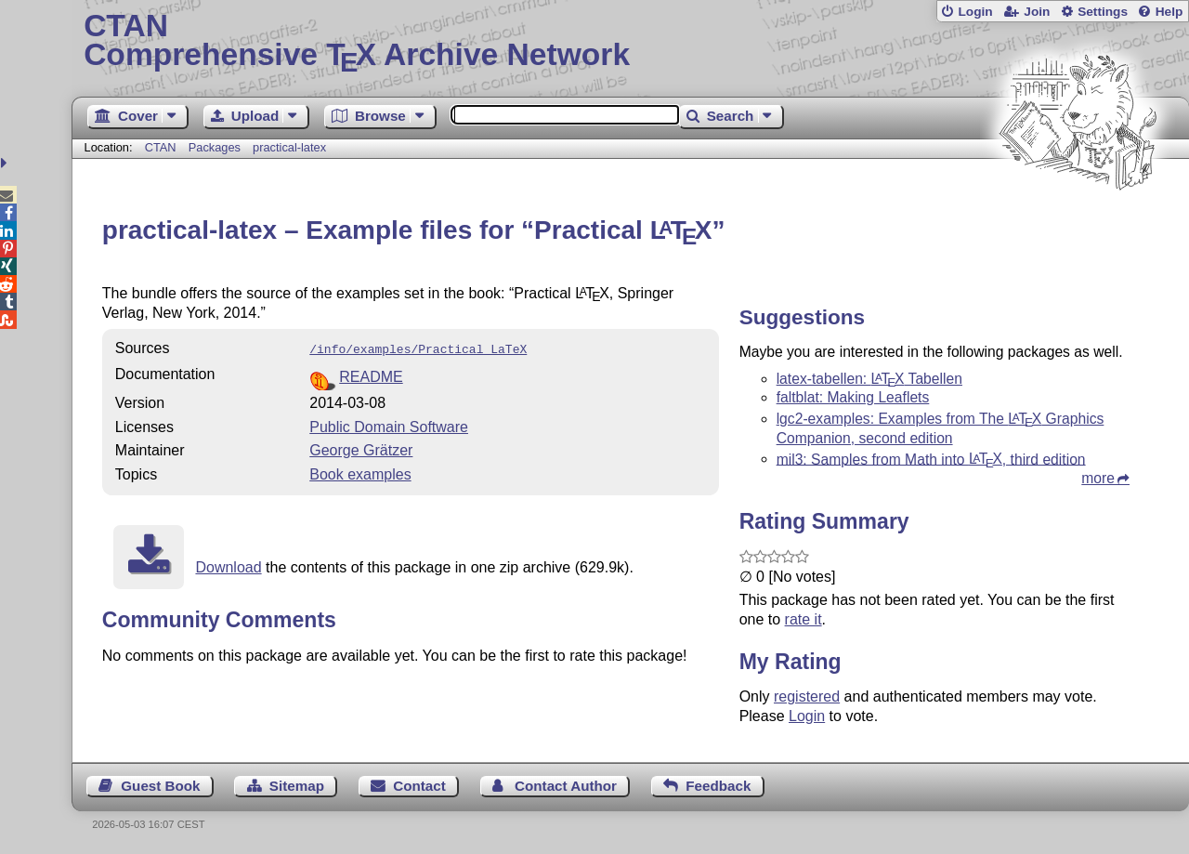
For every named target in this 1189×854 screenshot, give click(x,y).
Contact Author (566, 786)
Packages (216, 147)
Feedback (718, 786)
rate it (803, 619)
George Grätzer (360, 448)
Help (1169, 12)
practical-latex (289, 147)
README (370, 375)
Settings (1103, 12)
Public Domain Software (388, 425)
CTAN (160, 147)
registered (807, 696)
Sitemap (296, 786)
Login (975, 12)
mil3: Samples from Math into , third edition (931, 458)
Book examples (360, 472)
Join (1037, 12)
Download (228, 565)
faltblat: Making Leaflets (853, 397)
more (1098, 478)
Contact (419, 786)
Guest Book (160, 786)
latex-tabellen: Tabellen (869, 379)
